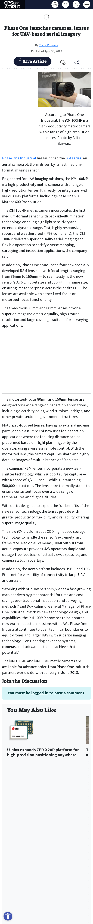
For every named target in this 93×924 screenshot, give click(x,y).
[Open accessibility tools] (8, 916)
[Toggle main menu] (86, 4)
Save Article (32, 61)
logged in (39, 693)
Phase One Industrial (19, 158)
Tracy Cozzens (48, 45)
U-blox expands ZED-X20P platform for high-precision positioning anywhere (43, 752)
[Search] (65, 4)
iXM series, (74, 158)
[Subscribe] (54, 4)
